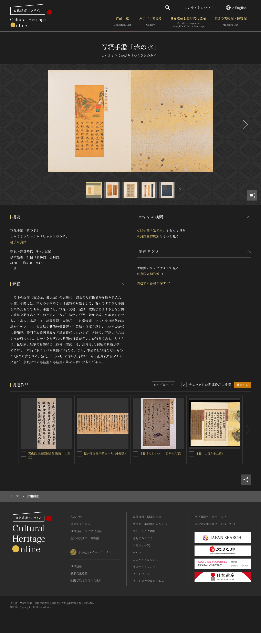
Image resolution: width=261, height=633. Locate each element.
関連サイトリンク (144, 567)
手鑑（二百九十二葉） (210, 453)
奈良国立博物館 (148, 236)
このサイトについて (199, 7)
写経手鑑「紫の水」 (151, 230)
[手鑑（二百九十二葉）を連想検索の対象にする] (191, 454)
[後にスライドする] (245, 124)
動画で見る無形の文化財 (86, 580)
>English (236, 7)
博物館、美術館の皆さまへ (150, 524)
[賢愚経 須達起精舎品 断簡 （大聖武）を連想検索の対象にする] (23, 454)
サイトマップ (141, 574)
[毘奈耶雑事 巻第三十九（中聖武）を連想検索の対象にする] (79, 454)
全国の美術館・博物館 (230, 22)
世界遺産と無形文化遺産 (188, 22)
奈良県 (21, 241)
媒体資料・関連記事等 (147, 517)
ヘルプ (137, 552)
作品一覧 (122, 22)
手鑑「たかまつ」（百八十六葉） (161, 453)
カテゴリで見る (150, 22)
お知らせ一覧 (141, 545)
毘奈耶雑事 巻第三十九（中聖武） (106, 453)
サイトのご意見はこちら (148, 581)
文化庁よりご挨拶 (144, 531)
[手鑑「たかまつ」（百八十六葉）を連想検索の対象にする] (135, 454)
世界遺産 (76, 566)
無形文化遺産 (78, 573)
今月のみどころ (143, 538)
